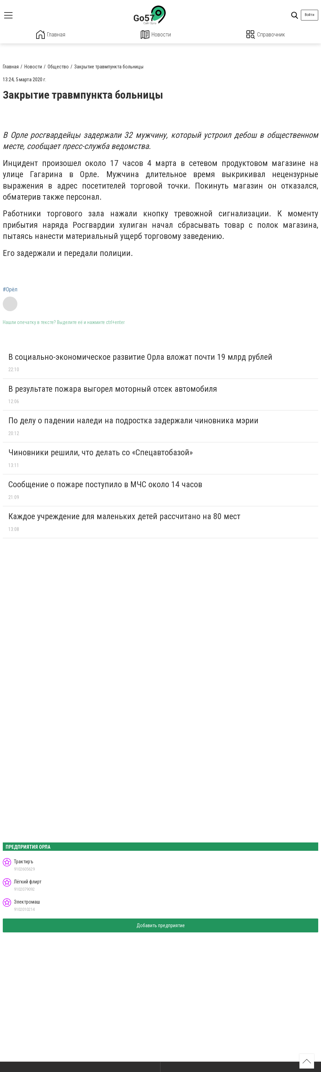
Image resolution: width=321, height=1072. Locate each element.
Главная (51, 34)
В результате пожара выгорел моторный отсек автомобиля (112, 388)
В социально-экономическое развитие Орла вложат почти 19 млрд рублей (140, 357)
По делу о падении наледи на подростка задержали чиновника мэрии (133, 420)
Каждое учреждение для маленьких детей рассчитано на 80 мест (124, 516)
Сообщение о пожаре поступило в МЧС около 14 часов (105, 484)
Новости (155, 34)
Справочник (265, 34)
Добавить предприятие (161, 925)
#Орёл (10, 289)
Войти (309, 15)
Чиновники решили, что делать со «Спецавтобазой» (100, 452)
